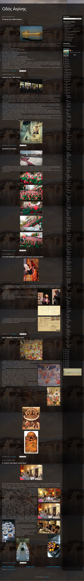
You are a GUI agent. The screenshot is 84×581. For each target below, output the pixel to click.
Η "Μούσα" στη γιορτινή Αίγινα (68, 316)
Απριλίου (68, 74)
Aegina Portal (67, 36)
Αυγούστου (68, 81)
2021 (66, 358)
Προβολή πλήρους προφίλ (75, 52)
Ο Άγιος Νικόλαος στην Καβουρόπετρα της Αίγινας (68, 134)
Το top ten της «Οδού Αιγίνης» (12, 19)
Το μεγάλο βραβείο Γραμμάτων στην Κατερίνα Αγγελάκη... (68, 332)
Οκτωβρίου (68, 87)
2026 (66, 367)
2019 (66, 355)
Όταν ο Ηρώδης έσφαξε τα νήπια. (13, 337)
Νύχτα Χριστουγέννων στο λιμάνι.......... (68, 288)
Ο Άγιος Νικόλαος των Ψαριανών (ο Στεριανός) (68, 142)
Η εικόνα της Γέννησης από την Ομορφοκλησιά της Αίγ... (68, 281)
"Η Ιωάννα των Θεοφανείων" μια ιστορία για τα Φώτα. (68, 224)
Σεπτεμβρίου (68, 84)
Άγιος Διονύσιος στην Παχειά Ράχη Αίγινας (68, 212)
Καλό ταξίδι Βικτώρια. (68, 129)
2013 (66, 61)
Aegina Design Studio (68, 34)
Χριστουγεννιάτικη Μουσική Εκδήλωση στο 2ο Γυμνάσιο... (68, 252)
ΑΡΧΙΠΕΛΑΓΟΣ (67, 23)
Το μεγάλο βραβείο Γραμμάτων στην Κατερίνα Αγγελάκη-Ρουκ (22, 257)
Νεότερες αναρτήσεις (8, 566)
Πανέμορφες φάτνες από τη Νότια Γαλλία (68, 263)
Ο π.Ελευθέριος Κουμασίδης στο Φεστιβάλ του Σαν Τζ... (68, 237)
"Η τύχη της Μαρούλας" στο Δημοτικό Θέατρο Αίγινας (68, 169)
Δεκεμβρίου (68, 92)
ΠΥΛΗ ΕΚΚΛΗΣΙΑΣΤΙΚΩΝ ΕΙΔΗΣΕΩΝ (72, 31)
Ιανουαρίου (68, 66)
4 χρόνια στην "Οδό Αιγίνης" (11, 77)
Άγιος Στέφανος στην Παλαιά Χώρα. (68, 302)
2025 (66, 365)
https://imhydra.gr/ (68, 39)
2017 (66, 351)
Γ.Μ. (72, 50)
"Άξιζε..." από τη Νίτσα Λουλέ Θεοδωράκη (68, 148)
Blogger (47, 576)
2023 (66, 362)
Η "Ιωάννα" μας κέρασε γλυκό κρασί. (14, 463)
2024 (66, 363)
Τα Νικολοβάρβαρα (68, 120)
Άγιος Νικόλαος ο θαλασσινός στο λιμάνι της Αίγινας (68, 125)
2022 (66, 360)
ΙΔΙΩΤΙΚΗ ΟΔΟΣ (67, 28)
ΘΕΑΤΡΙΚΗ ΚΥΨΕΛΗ (68, 26)
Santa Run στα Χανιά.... (10, 149)
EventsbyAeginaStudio (69, 37)
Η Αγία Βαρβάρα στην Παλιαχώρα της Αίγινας (68, 115)
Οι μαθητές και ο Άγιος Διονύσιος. (68, 218)
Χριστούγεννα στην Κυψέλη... (68, 186)
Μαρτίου (68, 72)
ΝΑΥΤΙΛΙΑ (66, 29)
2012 (66, 59)
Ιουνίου (67, 77)
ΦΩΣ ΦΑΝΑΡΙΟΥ (67, 32)
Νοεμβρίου (68, 89)
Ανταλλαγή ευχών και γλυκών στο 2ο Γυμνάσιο (68, 245)
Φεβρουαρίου (68, 69)
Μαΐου (67, 75)
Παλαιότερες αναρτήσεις (53, 566)
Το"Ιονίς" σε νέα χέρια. (68, 298)
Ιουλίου (67, 79)
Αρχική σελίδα (30, 566)
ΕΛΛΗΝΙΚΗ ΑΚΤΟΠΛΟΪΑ (69, 25)
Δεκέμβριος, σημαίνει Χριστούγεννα (68, 97)
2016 (66, 349)
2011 (66, 58)
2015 (66, 65)
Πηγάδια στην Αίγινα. (68, 110)
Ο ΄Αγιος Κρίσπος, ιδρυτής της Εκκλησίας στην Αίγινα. (68, 155)
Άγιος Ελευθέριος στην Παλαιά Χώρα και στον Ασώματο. (68, 199)
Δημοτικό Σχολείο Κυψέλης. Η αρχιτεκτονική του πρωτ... (68, 177)
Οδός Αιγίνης (14, 9)
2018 (66, 353)
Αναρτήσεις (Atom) (11, 569)
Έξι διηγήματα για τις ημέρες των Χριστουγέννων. (68, 268)
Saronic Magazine (68, 40)
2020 (66, 356)
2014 (66, 63)
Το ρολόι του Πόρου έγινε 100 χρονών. (68, 258)
